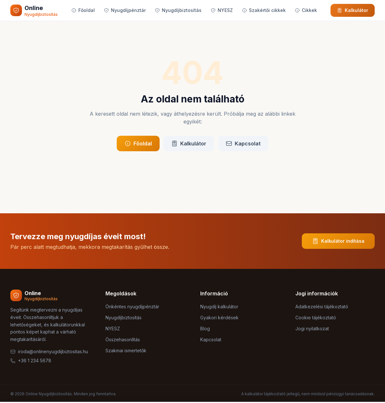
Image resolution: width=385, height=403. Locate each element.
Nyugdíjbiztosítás (178, 10)
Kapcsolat (243, 143)
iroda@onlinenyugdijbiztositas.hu (49, 351)
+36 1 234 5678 (30, 360)
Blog (205, 328)
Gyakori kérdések (219, 317)
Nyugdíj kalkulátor (219, 306)
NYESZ (222, 10)
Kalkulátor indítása (338, 241)
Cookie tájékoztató (315, 317)
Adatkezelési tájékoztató (321, 306)
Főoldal (83, 10)
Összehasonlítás (122, 339)
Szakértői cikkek (264, 10)
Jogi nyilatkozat (312, 328)
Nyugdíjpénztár (125, 10)
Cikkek (306, 10)
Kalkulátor (352, 10)
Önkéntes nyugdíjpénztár (132, 306)
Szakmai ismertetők (125, 350)
